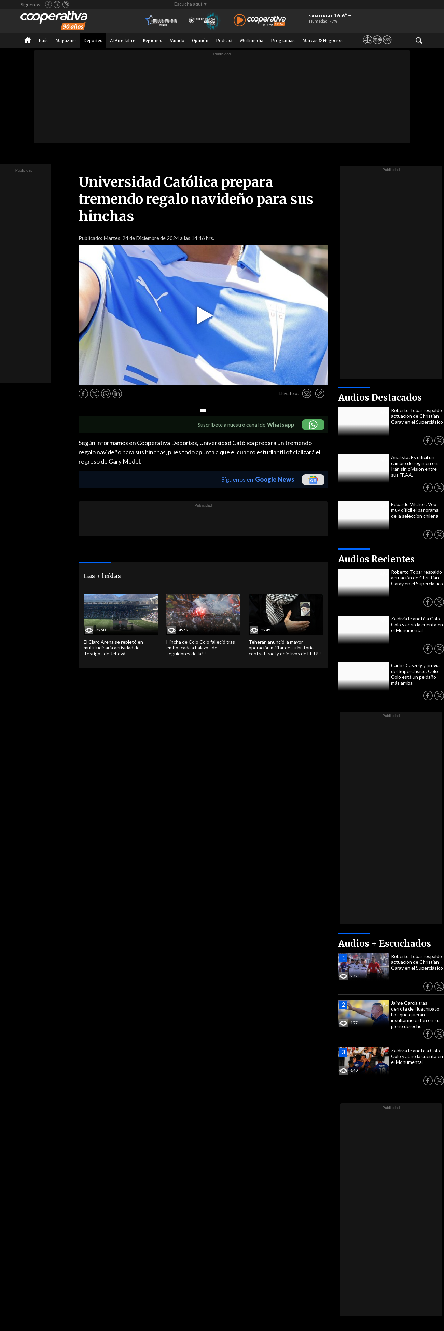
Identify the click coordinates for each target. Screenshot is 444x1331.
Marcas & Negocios (322, 40)
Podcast (224, 40)
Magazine (65, 40)
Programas (283, 40)
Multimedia (251, 40)
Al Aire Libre (122, 40)
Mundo (177, 40)
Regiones (152, 40)
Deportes (92, 40)
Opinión (200, 40)
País (43, 40)
